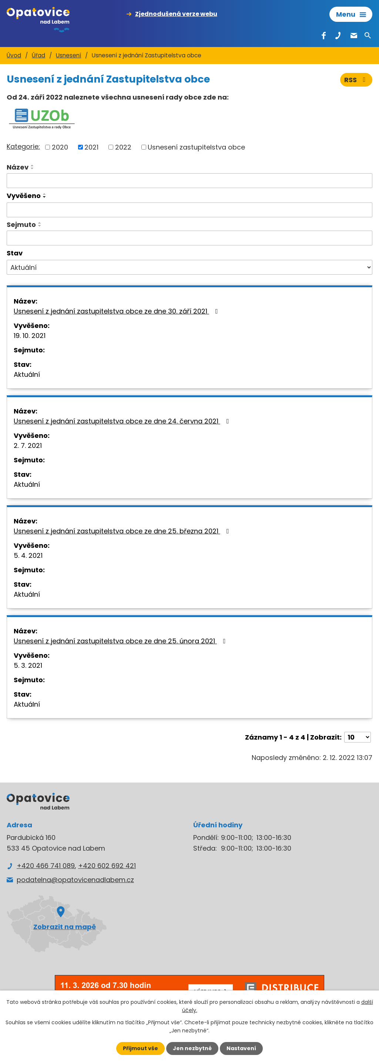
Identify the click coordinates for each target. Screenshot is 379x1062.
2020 (60, 147)
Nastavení (241, 1048)
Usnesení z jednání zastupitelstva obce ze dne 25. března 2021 (123, 531)
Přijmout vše (140, 1048)
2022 (123, 147)
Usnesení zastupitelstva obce (196, 147)
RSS (356, 79)
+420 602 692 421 (107, 865)
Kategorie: (23, 146)
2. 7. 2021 (28, 445)
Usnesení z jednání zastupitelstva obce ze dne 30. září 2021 (117, 311)
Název (17, 167)
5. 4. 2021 (28, 555)
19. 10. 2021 (30, 335)
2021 (91, 147)
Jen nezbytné (192, 1048)
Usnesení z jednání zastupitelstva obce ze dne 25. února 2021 (121, 641)
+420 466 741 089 (46, 865)
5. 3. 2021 (28, 665)
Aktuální (27, 374)
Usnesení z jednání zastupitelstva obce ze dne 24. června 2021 (123, 421)
